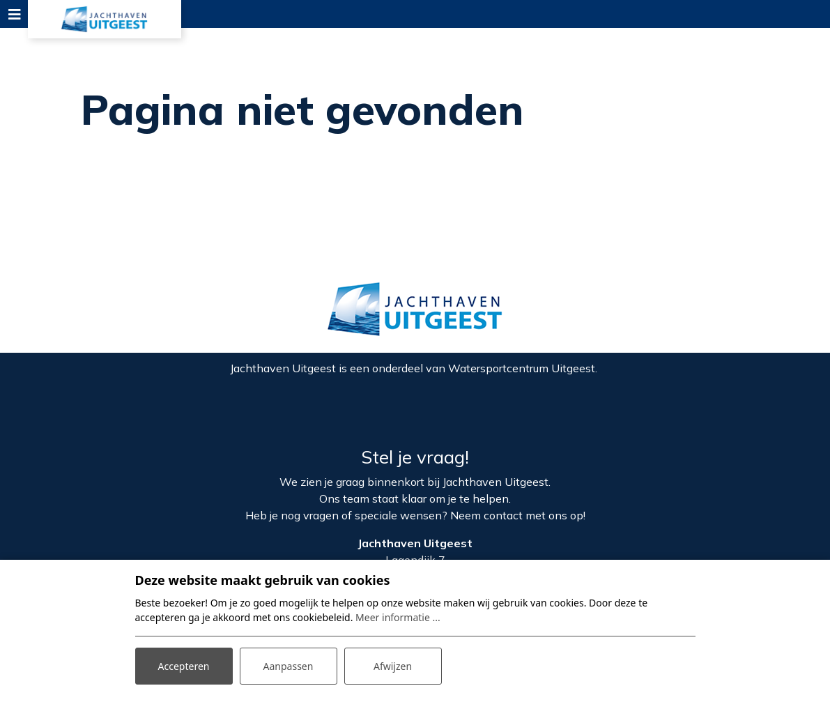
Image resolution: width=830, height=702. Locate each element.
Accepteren (184, 666)
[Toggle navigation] (14, 14)
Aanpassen (288, 666)
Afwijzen (393, 666)
